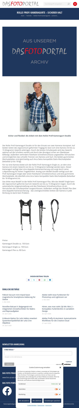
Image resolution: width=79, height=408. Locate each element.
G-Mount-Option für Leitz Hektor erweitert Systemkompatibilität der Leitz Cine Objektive (19, 320)
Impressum (48, 405)
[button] (60, 367)
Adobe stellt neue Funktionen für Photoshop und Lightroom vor (55, 296)
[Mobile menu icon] (75, 4)
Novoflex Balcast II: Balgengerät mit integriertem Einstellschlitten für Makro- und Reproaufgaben (18, 308)
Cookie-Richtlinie (31, 405)
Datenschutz (40, 405)
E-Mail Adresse (9, 349)
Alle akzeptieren (24, 400)
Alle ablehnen (36, 400)
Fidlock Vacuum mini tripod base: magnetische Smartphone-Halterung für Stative (18, 297)
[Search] (57, 4)
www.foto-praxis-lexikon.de (12, 377)
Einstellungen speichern (52, 400)
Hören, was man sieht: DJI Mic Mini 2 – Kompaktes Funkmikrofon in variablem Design (58, 308)
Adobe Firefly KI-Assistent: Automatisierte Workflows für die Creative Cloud (59, 319)
